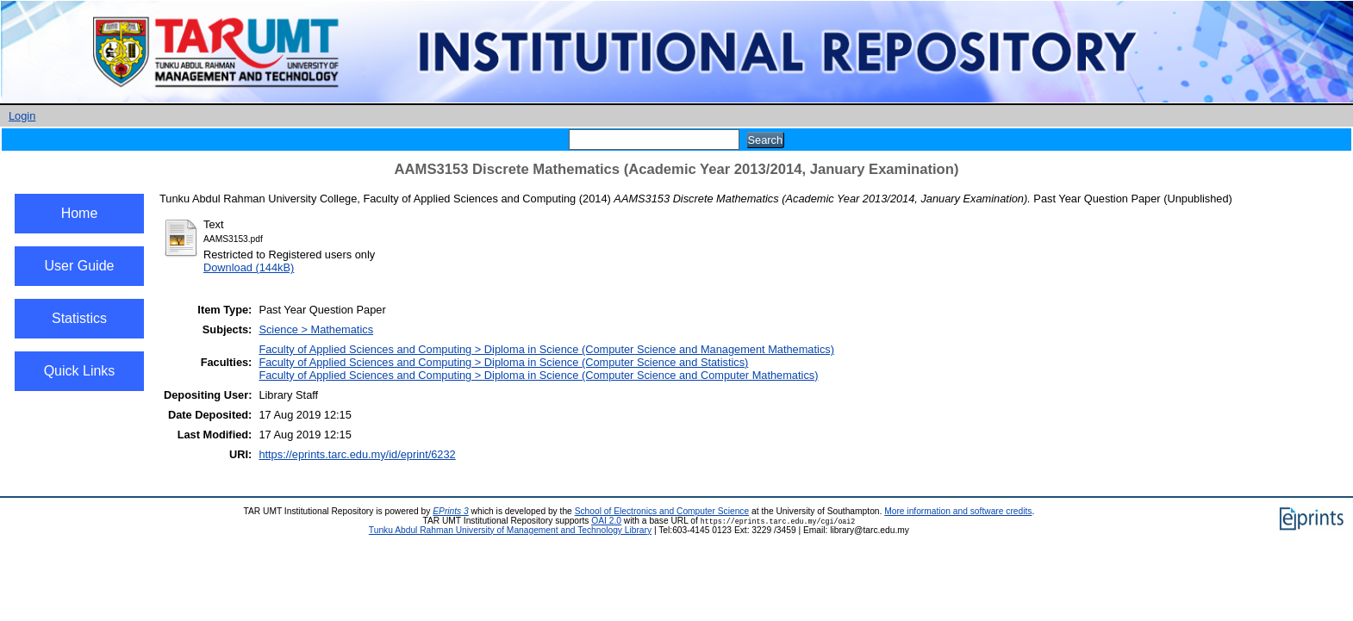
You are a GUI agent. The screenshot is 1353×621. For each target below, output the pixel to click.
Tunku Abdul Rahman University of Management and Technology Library (510, 530)
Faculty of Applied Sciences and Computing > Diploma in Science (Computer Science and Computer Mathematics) (538, 375)
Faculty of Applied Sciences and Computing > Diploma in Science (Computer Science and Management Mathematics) (546, 349)
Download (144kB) (248, 267)
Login (22, 115)
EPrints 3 (451, 511)
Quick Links (79, 370)
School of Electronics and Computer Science (662, 511)
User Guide (80, 265)
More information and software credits (958, 511)
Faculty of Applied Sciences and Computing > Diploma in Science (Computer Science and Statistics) (503, 362)
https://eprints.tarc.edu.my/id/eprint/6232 (357, 454)
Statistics (79, 318)
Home (79, 213)
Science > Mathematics (316, 329)
